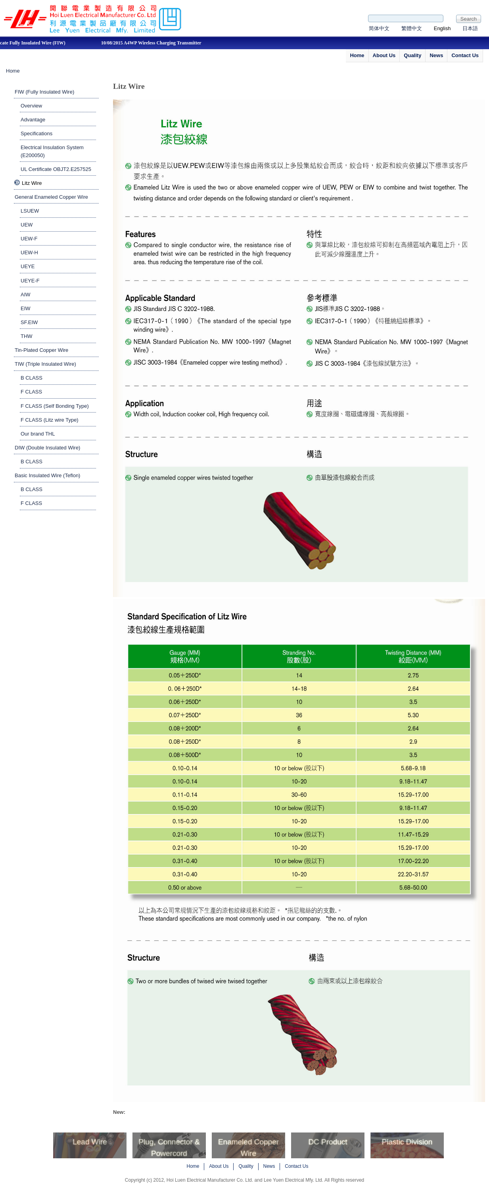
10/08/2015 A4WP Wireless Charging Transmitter (154, 43)
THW (27, 336)
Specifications (36, 133)
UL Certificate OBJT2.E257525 (56, 169)
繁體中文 (411, 28)
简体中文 (379, 28)
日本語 (470, 28)
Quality (412, 55)
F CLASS (31, 392)
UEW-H (29, 252)
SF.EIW (29, 322)
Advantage (33, 120)
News (436, 55)
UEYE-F (30, 281)
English (442, 28)
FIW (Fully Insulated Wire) (44, 92)
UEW (27, 225)
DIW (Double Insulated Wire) (47, 448)
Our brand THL (38, 434)
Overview (31, 106)
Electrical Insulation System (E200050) (52, 151)
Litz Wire (32, 183)
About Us (384, 55)
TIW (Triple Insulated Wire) (45, 364)
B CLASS (31, 378)
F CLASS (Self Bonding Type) (55, 406)
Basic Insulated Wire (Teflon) (47, 475)
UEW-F (29, 239)
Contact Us (465, 55)
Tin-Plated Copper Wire (41, 350)
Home (357, 55)
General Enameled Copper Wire (51, 197)
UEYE (28, 266)
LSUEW (30, 211)
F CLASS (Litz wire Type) (50, 420)
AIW (26, 295)
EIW (26, 308)
